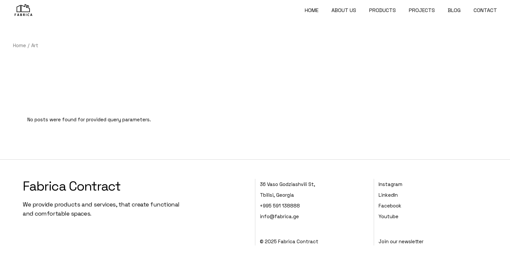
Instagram (390, 184)
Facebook (390, 206)
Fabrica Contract (72, 186)
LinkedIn (388, 195)
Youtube (388, 216)
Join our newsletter (401, 241)
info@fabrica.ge (279, 216)
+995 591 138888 (280, 206)
